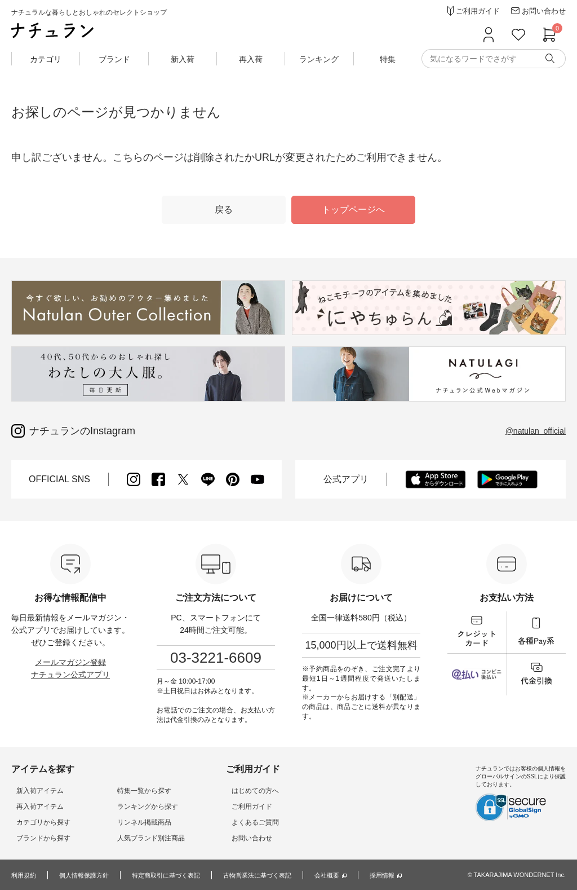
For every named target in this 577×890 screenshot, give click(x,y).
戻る (224, 209)
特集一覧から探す (128, 791)
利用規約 (24, 875)
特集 (388, 59)
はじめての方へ (228, 791)
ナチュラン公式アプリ (70, 674)
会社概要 (347, 875)
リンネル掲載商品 (128, 822)
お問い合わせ (225, 838)
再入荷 (251, 59)
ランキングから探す (131, 806)
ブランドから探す (38, 838)
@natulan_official (535, 431)
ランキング (319, 59)
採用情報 (404, 875)
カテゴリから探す (38, 822)
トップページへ (353, 209)
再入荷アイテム (35, 806)
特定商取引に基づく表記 (176, 875)
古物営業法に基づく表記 (273, 875)
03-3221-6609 (215, 657)
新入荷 (182, 59)
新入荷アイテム (35, 791)
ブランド (114, 59)
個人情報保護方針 (88, 875)
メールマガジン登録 (70, 662)
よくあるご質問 (228, 822)
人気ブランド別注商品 (135, 838)
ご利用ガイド (225, 806)
